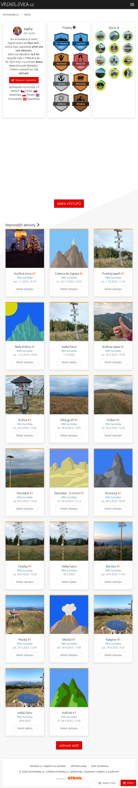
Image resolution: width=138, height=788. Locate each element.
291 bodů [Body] (29, 33)
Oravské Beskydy (27, 65)
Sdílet (128, 783)
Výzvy (114, 28)
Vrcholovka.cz (11, 14)
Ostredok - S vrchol (67, 493)
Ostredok (23, 493)
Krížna (23, 420)
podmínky (76, 771)
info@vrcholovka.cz (57, 771)
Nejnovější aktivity (22, 224)
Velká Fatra (69, 347)
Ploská (22, 640)
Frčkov (111, 420)
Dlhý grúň (67, 420)
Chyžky (22, 566)
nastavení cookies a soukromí (101, 771)
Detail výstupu (24, 289)
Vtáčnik (67, 713)
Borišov (111, 566)
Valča (27, 14)
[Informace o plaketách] (74, 28)
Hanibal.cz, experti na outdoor (48, 766)
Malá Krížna (23, 347)
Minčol (67, 640)
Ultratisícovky (79, 766)
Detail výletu (69, 362)
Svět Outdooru (100, 766)
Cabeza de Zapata (67, 274)
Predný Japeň (111, 274)
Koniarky (111, 493)
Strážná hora (23, 274)
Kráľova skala (111, 347)
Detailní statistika (24, 80)
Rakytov (111, 640)
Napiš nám (107, 783)
